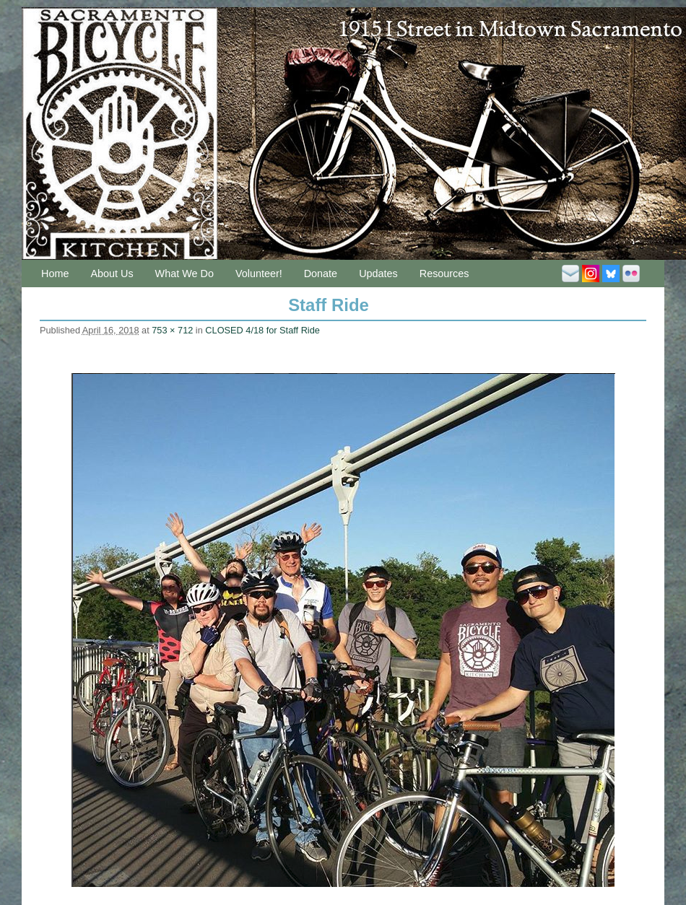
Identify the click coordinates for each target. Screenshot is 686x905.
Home (55, 273)
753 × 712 (172, 330)
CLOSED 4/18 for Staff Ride (262, 330)
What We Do (184, 273)
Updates (378, 273)
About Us (111, 273)
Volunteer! (258, 273)
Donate (320, 273)
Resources (444, 273)
